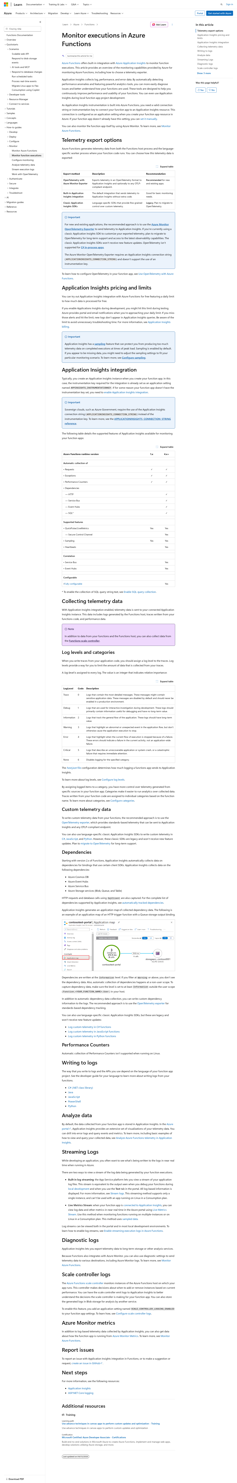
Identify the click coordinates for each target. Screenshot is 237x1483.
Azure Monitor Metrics (125, 1336)
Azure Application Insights (131, 63)
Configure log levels (113, 779)
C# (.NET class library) (80, 1087)
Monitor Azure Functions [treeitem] (24, 150)
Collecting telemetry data (210, 46)
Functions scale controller (84, 640)
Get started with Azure (219, 13)
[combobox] (22, 29)
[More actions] (172, 24)
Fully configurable (73, 583)
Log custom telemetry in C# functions (89, 1027)
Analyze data (203, 55)
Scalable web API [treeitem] (20, 53)
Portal (200, 13)
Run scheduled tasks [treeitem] (22, 76)
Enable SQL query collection (140, 591)
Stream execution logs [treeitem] (23, 169)
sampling (99, 343)
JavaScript (72, 838)
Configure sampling (133, 357)
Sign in (229, 4)
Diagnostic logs (205, 63)
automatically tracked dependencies (142, 902)
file (74, 767)
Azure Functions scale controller (85, 1283)
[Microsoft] (6, 4)
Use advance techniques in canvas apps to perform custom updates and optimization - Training (111, 1423)
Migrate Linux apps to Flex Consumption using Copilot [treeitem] (26, 87)
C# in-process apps (92, 247)
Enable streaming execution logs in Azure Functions (133, 1230)
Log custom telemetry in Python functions (92, 1036)
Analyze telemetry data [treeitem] (23, 164)
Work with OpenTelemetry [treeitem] (25, 174)
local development (78, 1188)
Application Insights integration (213, 42)
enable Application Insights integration (126, 392)
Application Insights (79, 1388)
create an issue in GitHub (86, 1363)
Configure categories (122, 800)
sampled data (130, 1219)
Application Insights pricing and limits (213, 36)
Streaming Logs (205, 59)
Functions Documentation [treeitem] (20, 35)
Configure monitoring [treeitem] (23, 159)
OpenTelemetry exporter (75, 822)
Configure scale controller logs (133, 1313)
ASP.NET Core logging (80, 1393)
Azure (76, 24)
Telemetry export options (210, 30)
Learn (65, 24)
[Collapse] (40, 22)
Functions (89, 24)
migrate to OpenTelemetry (95, 843)
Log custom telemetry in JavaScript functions (94, 1031)
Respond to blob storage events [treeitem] (24, 60)
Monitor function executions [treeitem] (26, 155)
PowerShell (74, 1101)
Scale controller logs (207, 68)
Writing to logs (204, 50)
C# (63, 838)
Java (70, 1092)
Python (88, 838)
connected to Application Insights (142, 1205)
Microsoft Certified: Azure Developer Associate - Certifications (94, 1437)
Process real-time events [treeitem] (24, 81)
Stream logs (117, 1193)
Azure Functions (71, 63)
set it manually (148, 118)
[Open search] (221, 4)
